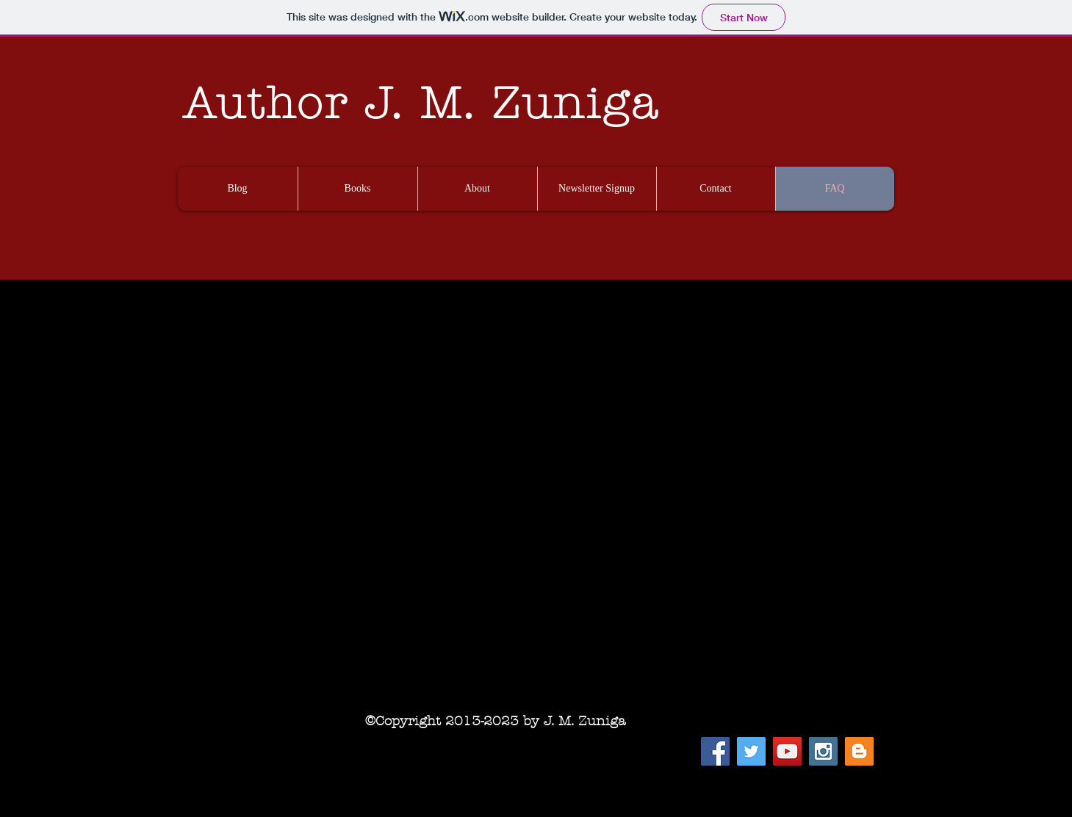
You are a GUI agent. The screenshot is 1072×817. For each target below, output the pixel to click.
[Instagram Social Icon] (823, 751)
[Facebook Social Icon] (715, 751)
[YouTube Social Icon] (787, 751)
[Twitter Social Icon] (751, 751)
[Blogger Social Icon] (859, 751)
